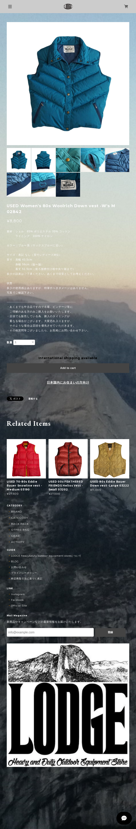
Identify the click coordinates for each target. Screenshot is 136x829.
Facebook (17, 599)
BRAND (16, 511)
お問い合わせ (19, 567)
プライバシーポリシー (24, 572)
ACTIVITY (17, 542)
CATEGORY (19, 517)
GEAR (15, 535)
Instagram (18, 594)
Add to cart (68, 368)
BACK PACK (20, 523)
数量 (9, 342)
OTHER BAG (20, 529)
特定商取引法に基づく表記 (26, 578)
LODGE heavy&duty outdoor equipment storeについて (46, 555)
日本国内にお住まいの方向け (68, 382)
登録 (110, 632)
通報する (33, 398)
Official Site (19, 605)
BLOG (15, 561)
